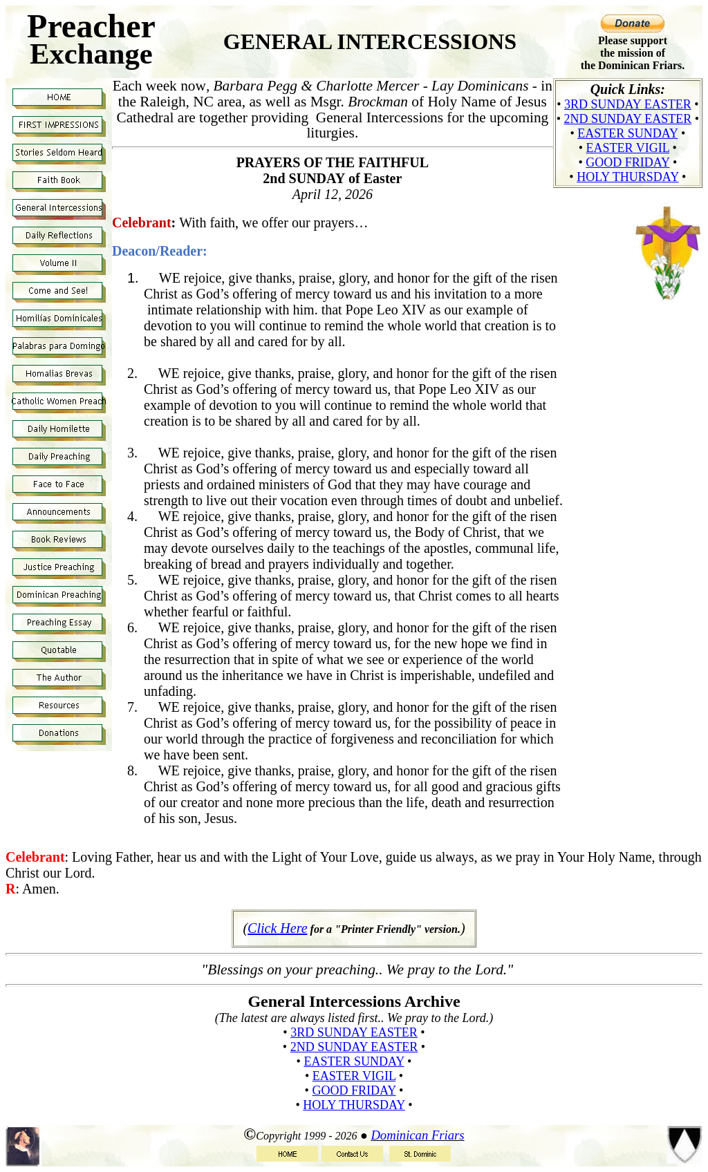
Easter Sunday (627, 133)
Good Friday (627, 162)
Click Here (277, 928)
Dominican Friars (417, 1135)
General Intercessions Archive (354, 1001)
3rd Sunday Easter (627, 104)
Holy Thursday (627, 177)
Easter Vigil (628, 148)
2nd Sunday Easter (628, 119)
